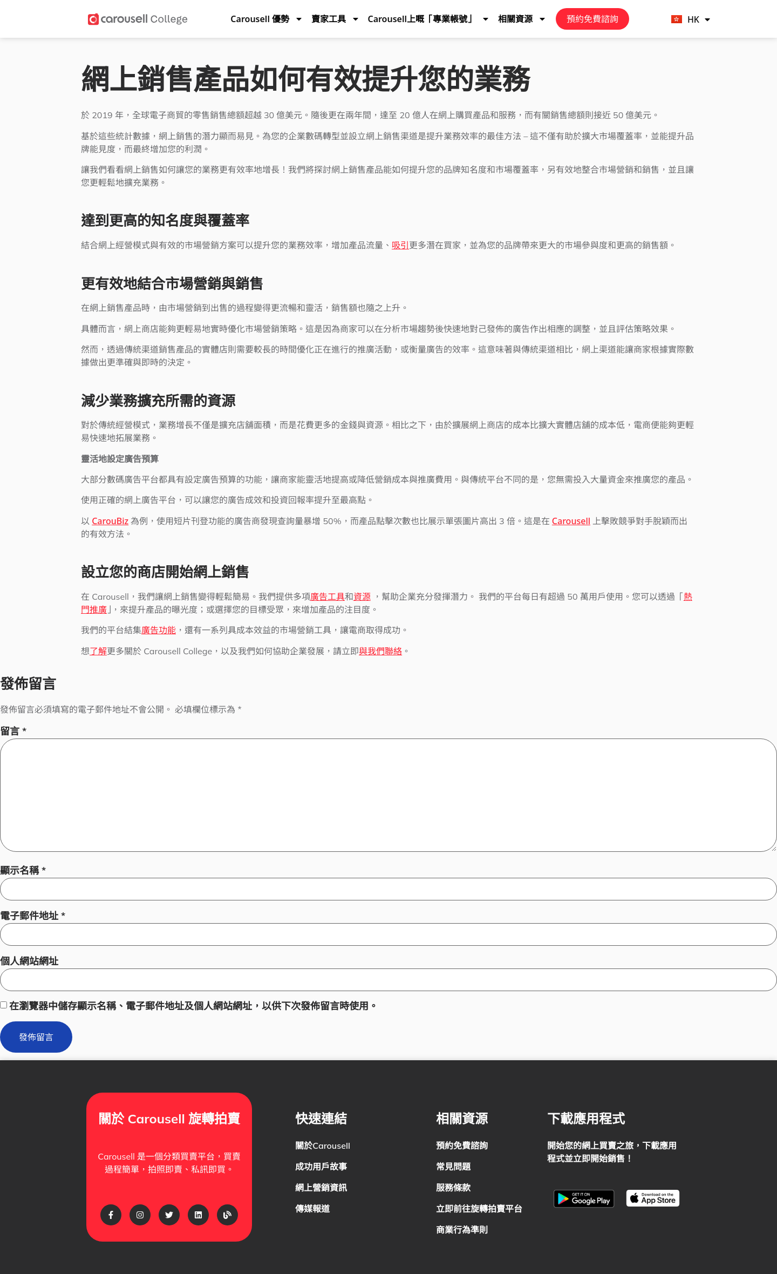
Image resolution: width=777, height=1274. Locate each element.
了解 (98, 651)
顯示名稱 (23, 870)
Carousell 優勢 (266, 19)
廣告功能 (158, 630)
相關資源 (522, 19)
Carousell (571, 521)
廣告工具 (327, 596)
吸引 (400, 245)
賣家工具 (335, 19)
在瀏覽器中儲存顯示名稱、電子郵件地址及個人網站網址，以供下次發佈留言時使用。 (193, 1006)
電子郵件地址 (32, 916)
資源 (362, 596)
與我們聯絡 (380, 651)
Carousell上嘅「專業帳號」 (428, 19)
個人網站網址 (29, 961)
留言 (13, 731)
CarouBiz (110, 521)
